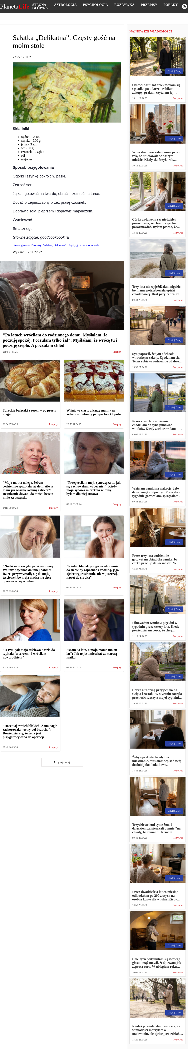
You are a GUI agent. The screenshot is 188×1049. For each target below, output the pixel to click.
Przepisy (149, 4)
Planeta (14, 6)
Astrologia (65, 4)
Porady (170, 4)
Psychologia (95, 4)
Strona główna (40, 6)
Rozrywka (124, 4)
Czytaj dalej (62, 762)
